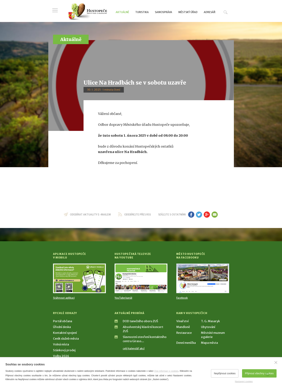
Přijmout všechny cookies (259, 373)
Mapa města (209, 343)
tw (199, 214)
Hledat (225, 12)
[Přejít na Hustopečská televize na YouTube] (141, 278)
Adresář (209, 12)
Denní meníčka (186, 343)
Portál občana (62, 321)
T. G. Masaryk (210, 321)
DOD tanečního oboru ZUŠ (140, 321)
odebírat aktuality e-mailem (90, 214)
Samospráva (163, 12)
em (215, 214)
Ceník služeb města (66, 338)
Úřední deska (62, 327)
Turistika (142, 12)
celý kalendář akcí (134, 348)
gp (207, 214)
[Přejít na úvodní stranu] (87, 12)
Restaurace (184, 333)
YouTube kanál (123, 298)
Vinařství (182, 321)
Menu (55, 11)
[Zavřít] (275, 362)
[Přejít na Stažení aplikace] (79, 278)
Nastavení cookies (244, 381)
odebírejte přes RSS (137, 214)
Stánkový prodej (64, 350)
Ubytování (208, 327)
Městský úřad (188, 12)
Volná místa (61, 344)
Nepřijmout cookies (225, 373)
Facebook (182, 298)
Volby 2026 (61, 356)
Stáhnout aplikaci (64, 298)
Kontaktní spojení (65, 333)
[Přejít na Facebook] (202, 278)
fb (191, 214)
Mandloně (183, 327)
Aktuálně (122, 12)
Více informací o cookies (166, 371)
